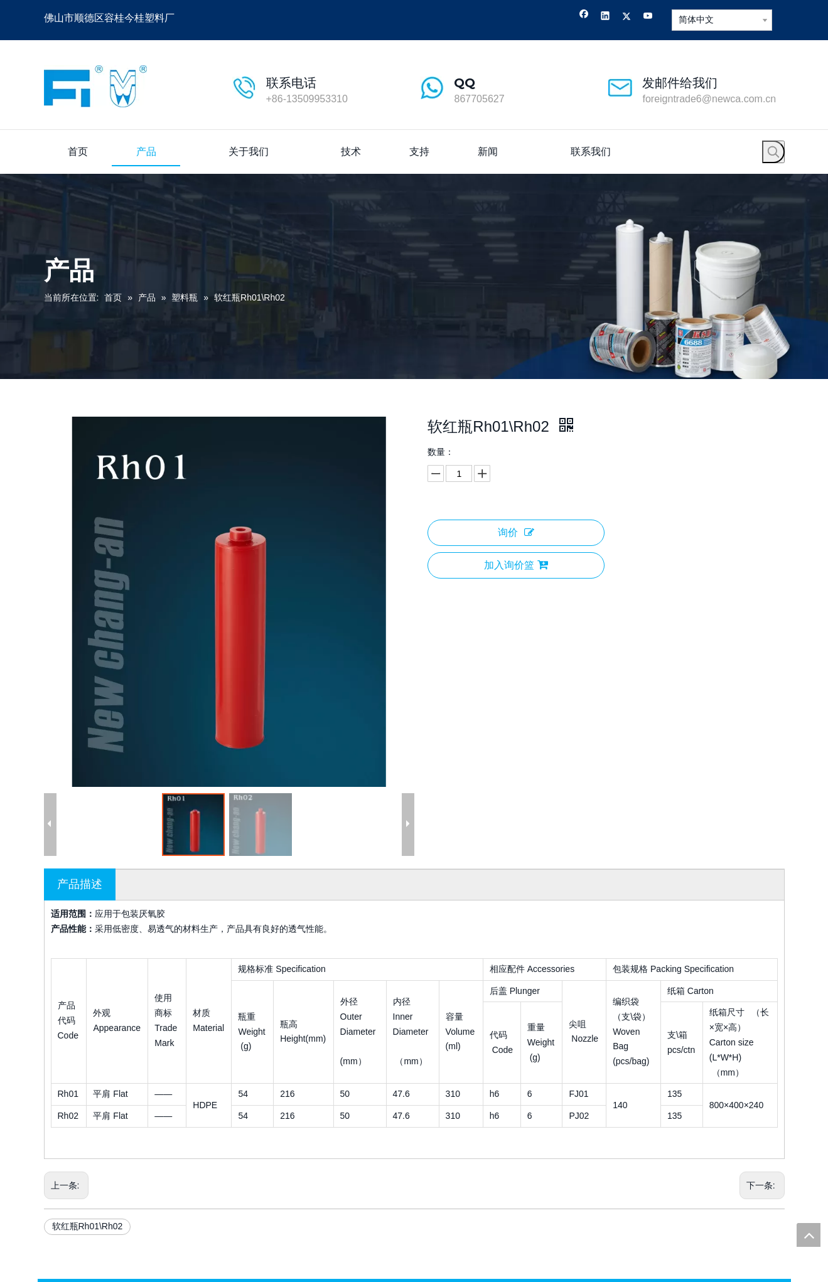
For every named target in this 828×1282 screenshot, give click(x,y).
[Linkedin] (605, 17)
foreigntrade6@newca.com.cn (709, 98)
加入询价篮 (516, 564)
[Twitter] (627, 17)
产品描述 (79, 884)
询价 (516, 532)
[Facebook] (584, 17)
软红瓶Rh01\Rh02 (87, 1226)
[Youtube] (648, 17)
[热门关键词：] (773, 152)
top (808, 1235)
